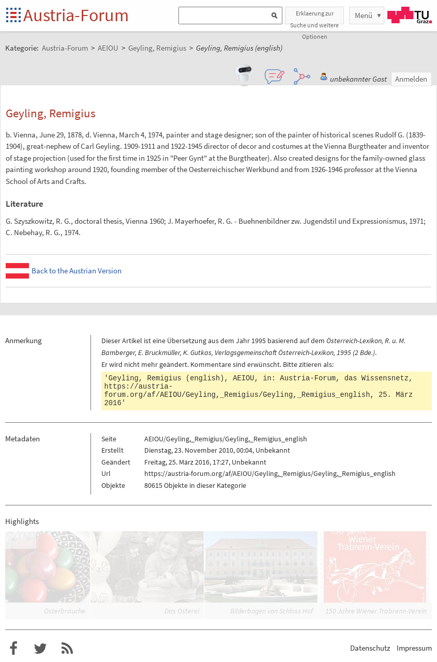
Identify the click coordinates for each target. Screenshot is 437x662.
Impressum (414, 648)
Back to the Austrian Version (77, 270)
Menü (363, 15)
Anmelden (411, 79)
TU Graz (409, 15)
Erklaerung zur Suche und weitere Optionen (314, 16)
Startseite (14, 16)
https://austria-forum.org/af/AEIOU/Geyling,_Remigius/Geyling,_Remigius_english (237, 390)
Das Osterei (181, 610)
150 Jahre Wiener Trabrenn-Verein (376, 610)
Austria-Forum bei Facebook (13, 648)
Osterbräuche (64, 610)
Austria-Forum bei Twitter (40, 648)
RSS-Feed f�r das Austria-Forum (67, 648)
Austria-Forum (76, 15)
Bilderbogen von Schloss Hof (271, 610)
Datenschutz (370, 648)
